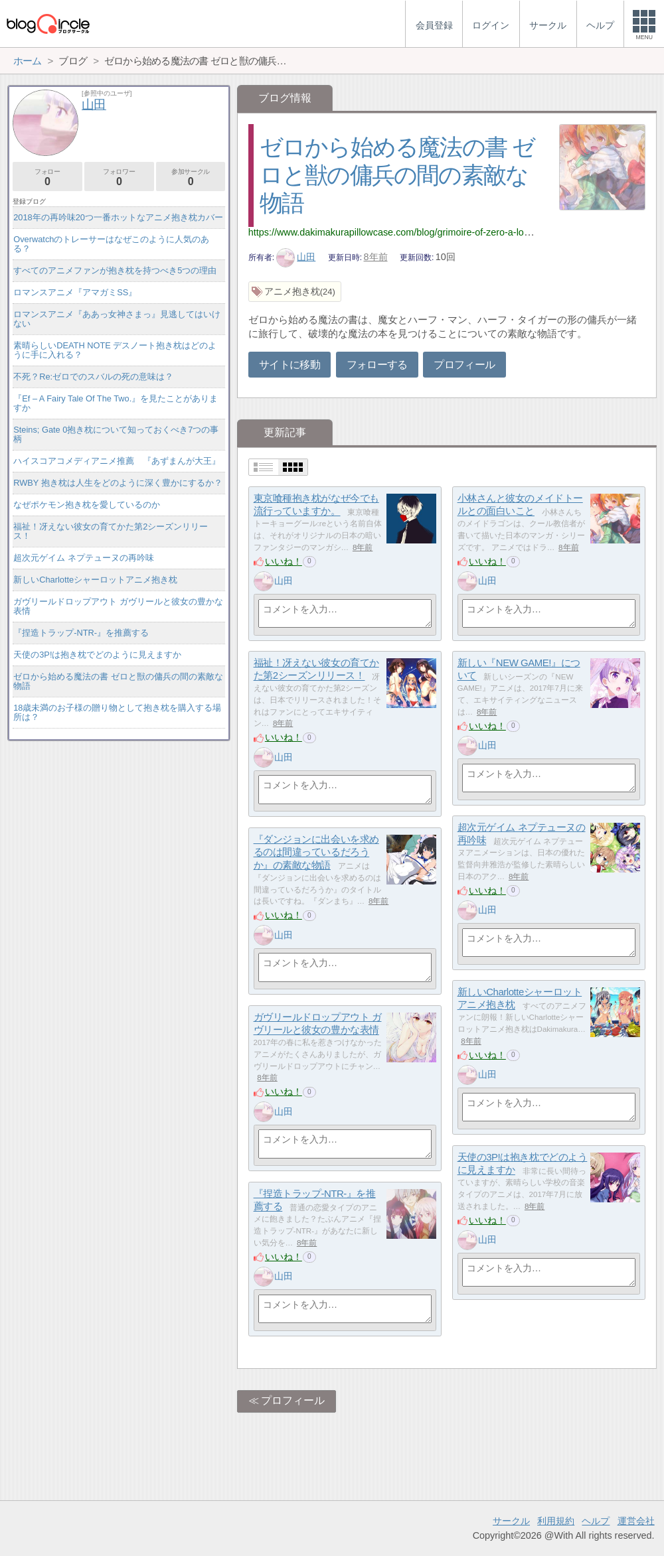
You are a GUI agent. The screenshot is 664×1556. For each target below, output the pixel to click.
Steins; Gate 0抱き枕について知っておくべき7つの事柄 (115, 434)
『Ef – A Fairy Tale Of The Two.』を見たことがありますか (115, 403)
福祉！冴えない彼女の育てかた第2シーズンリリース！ (110, 531)
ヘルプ (596, 1521)
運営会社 (636, 1521)
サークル (511, 1521)
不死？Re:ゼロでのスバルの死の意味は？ (93, 377)
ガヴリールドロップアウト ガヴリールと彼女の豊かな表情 (118, 606)
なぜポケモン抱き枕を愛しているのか (86, 505)
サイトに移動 (289, 364)
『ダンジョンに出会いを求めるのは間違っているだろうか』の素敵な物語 (316, 852)
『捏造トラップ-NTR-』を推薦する (81, 633)
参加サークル (191, 177)
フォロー (47, 177)
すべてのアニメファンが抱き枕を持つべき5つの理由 (114, 270)
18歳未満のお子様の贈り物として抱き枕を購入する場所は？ (117, 712)
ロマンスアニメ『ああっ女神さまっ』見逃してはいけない (116, 318)
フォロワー (119, 177)
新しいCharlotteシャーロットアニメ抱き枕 (95, 580)
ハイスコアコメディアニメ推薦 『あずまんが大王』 (116, 461)
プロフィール (464, 364)
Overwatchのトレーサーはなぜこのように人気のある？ (111, 243)
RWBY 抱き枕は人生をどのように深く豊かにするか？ (117, 483)
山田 (296, 256)
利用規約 (555, 1521)
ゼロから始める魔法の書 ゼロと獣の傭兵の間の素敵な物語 (397, 175)
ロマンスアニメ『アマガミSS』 (75, 292)
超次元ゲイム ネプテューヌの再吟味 (83, 558)
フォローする (377, 364)
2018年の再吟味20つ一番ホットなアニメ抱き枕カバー (118, 217)
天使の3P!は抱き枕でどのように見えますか (97, 655)
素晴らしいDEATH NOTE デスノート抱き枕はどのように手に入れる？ (114, 350)
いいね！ (283, 561)
